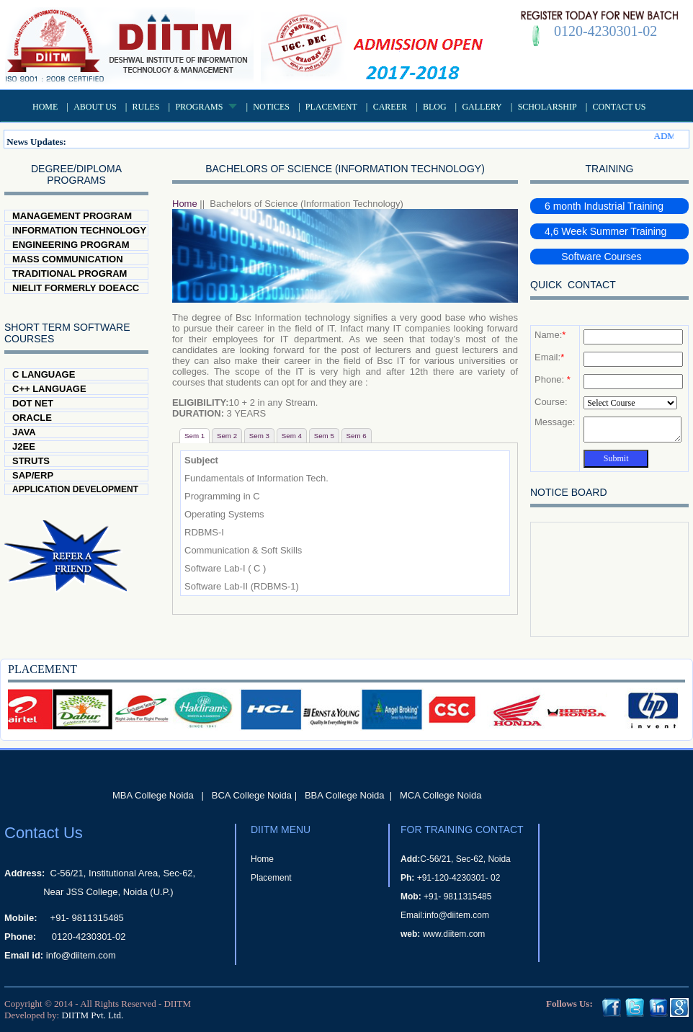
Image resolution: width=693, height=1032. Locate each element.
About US (94, 107)
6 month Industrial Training (604, 206)
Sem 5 (324, 436)
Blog (435, 107)
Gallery (481, 107)
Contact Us (619, 107)
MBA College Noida (153, 795)
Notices (271, 107)
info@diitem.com (81, 955)
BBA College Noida (345, 795)
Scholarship (547, 107)
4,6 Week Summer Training (605, 231)
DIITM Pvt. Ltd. (92, 1015)
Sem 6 (356, 436)
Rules (146, 107)
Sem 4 (292, 436)
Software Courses (593, 256)
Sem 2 (227, 436)
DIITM (177, 1003)
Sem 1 (194, 436)
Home (45, 107)
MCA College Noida (440, 795)
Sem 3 (259, 436)
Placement (331, 107)
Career (390, 107)
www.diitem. (446, 934)
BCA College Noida (252, 795)
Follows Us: (569, 1003)
